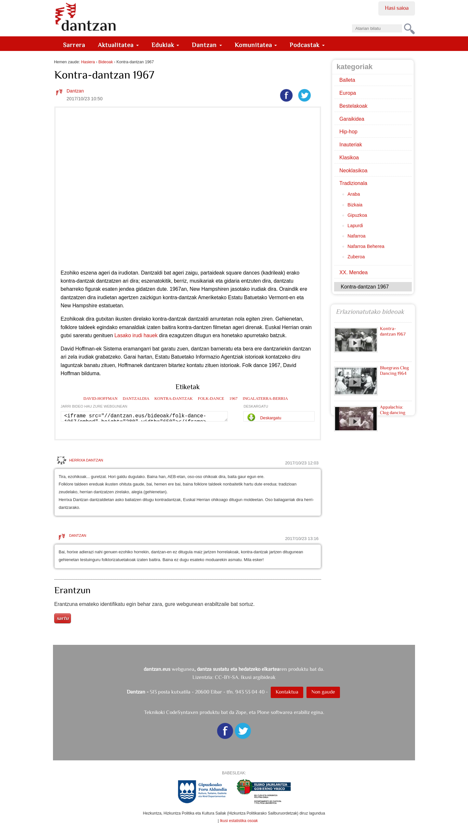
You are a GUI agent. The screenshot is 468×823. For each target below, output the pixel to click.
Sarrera (74, 45)
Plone (263, 712)
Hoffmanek (130, 365)
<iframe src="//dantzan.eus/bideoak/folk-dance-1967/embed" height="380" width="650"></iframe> (144, 416)
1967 (233, 398)
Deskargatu (270, 418)
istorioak (254, 357)
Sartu (63, 618)
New (66, 305)
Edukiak (165, 45)
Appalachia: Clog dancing (393, 409)
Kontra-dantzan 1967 (393, 331)
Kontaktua (287, 691)
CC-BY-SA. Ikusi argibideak (245, 677)
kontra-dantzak (173, 398)
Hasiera (88, 62)
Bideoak (105, 62)
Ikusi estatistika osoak (239, 820)
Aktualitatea (118, 45)
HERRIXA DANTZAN (86, 460)
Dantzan (207, 45)
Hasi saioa (397, 8)
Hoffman (85, 348)
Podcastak (307, 45)
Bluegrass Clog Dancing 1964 (394, 370)
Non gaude (323, 691)
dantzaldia (136, 398)
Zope (241, 712)
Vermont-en (281, 297)
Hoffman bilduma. (81, 373)
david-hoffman (100, 398)
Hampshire (85, 305)
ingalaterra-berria (265, 398)
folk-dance (211, 398)
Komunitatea (256, 45)
